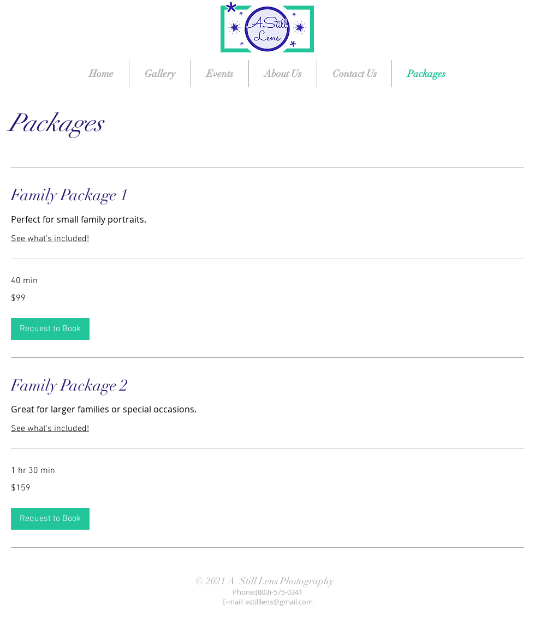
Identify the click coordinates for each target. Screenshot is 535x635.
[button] (50, 329)
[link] (267, 195)
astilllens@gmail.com (279, 602)
